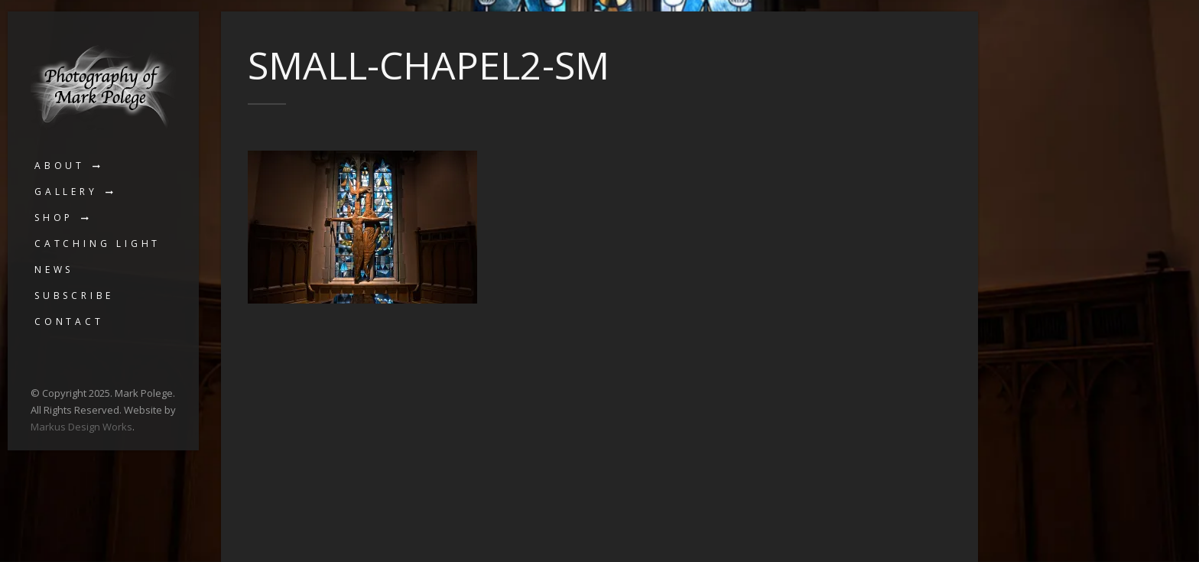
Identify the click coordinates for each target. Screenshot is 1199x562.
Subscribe (74, 295)
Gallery (66, 191)
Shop (53, 217)
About (59, 165)
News (53, 269)
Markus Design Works (81, 427)
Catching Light (97, 243)
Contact (69, 321)
